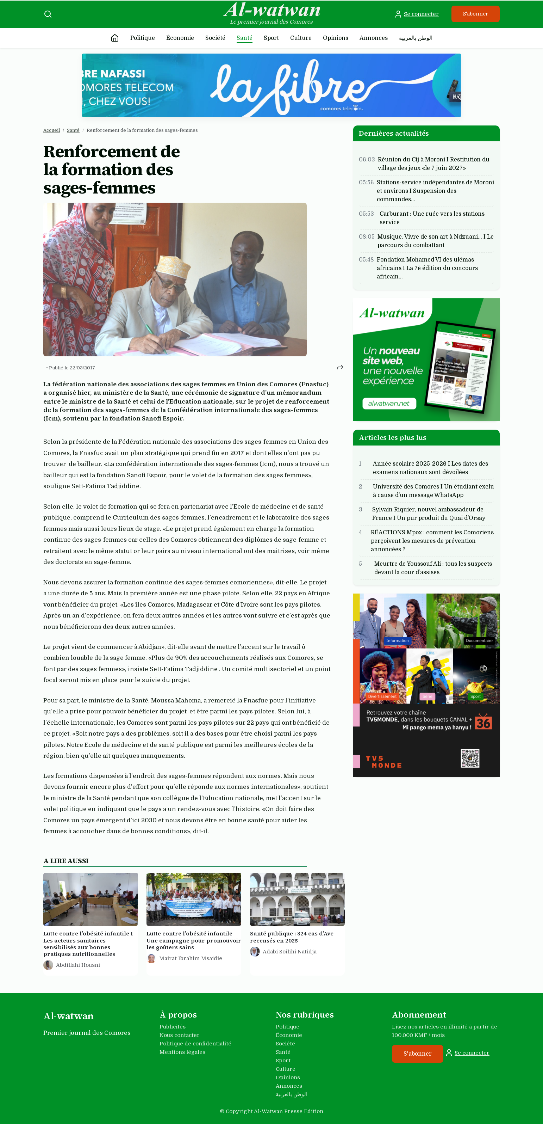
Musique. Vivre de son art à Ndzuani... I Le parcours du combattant (435, 241)
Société (215, 38)
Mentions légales (182, 1052)
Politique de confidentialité (195, 1043)
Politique (142, 38)
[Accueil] (115, 38)
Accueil (51, 130)
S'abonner (475, 14)
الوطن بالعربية (415, 38)
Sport (271, 38)
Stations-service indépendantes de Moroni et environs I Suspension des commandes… (435, 191)
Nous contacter (180, 1035)
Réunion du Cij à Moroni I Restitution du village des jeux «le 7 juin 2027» (433, 163)
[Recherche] (47, 14)
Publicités (173, 1027)
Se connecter (416, 14)
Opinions (335, 38)
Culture (301, 38)
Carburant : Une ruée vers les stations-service (433, 218)
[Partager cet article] (340, 366)
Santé (244, 38)
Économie (180, 38)
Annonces (374, 38)
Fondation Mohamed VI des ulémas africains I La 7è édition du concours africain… (427, 268)
